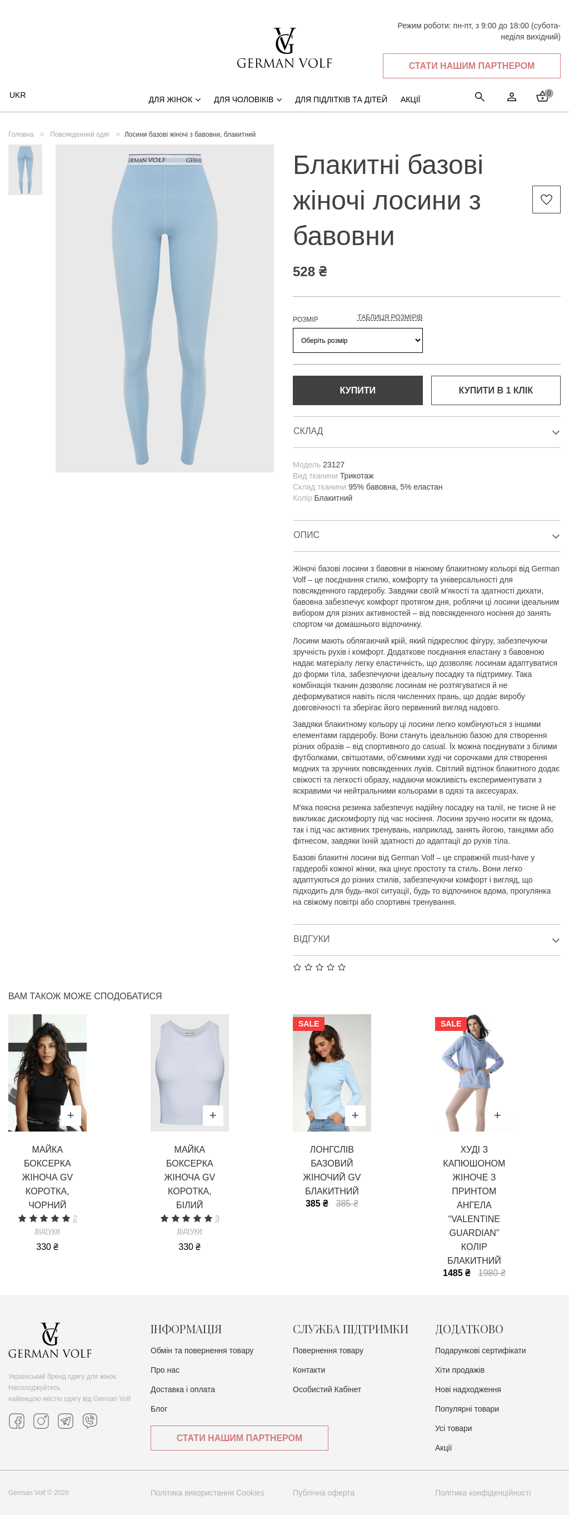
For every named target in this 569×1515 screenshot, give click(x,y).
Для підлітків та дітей (341, 99)
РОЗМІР (305, 319)
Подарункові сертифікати (480, 1350)
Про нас (165, 1370)
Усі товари (453, 1428)
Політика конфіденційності (483, 1492)
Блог (159, 1408)
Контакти (309, 1370)
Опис (426, 536)
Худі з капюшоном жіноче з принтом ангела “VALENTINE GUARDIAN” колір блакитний (474, 1205)
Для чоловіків (248, 99)
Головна (21, 134)
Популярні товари (467, 1408)
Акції (443, 1447)
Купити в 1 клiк (496, 390)
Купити (358, 390)
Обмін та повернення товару (202, 1350)
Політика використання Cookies (207, 1492)
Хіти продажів (460, 1370)
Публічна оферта (324, 1492)
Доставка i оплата (183, 1389)
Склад (426, 432)
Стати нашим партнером (472, 66)
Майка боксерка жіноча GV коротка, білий (189, 1177)
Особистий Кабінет (327, 1389)
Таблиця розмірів (389, 317)
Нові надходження (468, 1389)
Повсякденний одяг (79, 134)
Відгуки (426, 940)
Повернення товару (328, 1350)
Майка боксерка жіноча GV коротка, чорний (47, 1177)
